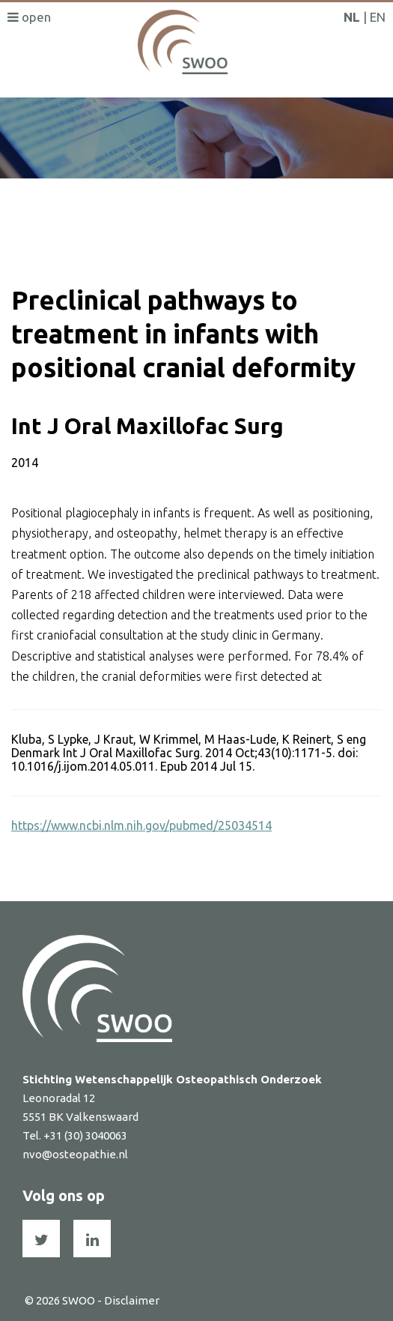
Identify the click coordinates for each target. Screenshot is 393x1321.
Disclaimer (131, 1300)
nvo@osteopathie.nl (75, 1154)
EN (378, 17)
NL (352, 17)
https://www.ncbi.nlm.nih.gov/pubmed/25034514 (141, 825)
